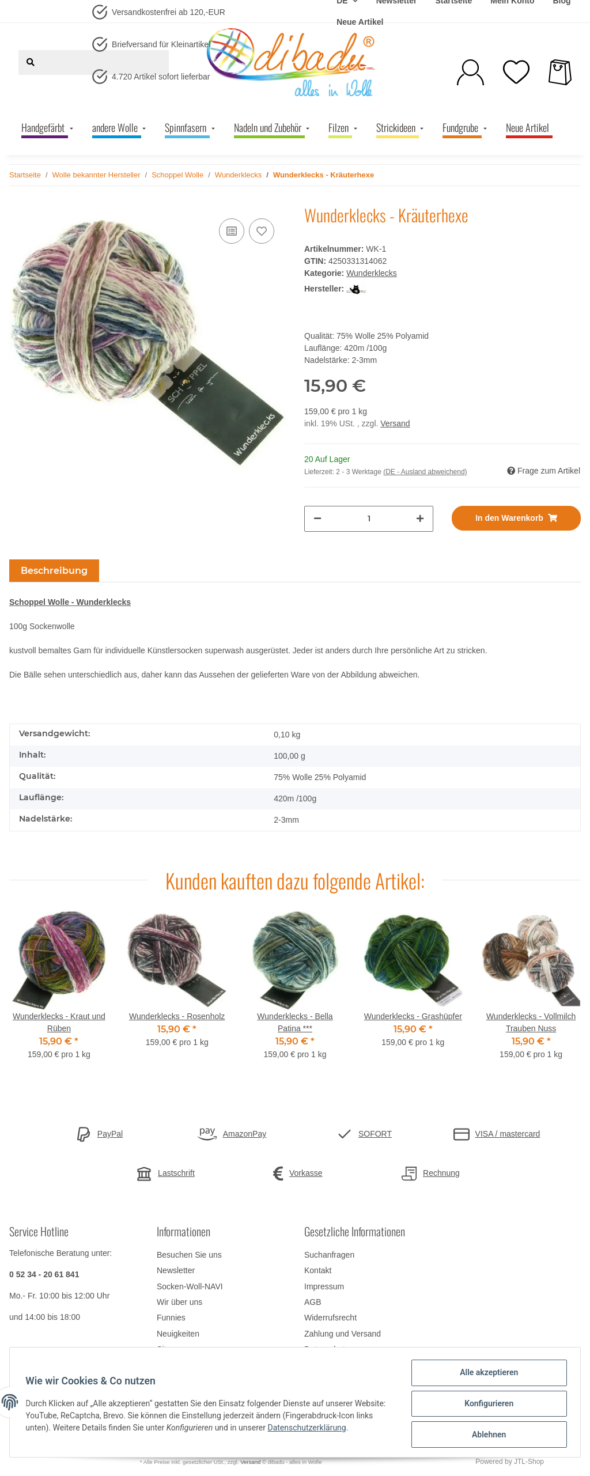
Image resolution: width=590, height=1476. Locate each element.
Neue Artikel (359, 22)
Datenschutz (326, 1349)
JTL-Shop (529, 1462)
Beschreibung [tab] (54, 570)
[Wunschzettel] (516, 72)
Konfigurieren (486, 1405)
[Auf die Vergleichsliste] (231, 231)
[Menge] (369, 518)
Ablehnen (486, 1435)
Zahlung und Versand (342, 1333)
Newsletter (176, 1270)
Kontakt (317, 1270)
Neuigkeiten (178, 1333)
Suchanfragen (329, 1254)
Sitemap (171, 1349)
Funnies (171, 1317)
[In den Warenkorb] (516, 518)
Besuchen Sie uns (189, 1254)
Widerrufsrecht (330, 1317)
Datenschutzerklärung (346, 1429)
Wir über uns (179, 1302)
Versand (395, 423)
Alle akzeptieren (486, 1375)
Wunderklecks (371, 273)
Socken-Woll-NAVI (190, 1286)
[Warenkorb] (560, 72)
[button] (470, 72)
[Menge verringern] (317, 518)
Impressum (324, 1286)
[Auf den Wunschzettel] (261, 231)
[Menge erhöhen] (420, 518)
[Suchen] (30, 62)
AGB (313, 1302)
